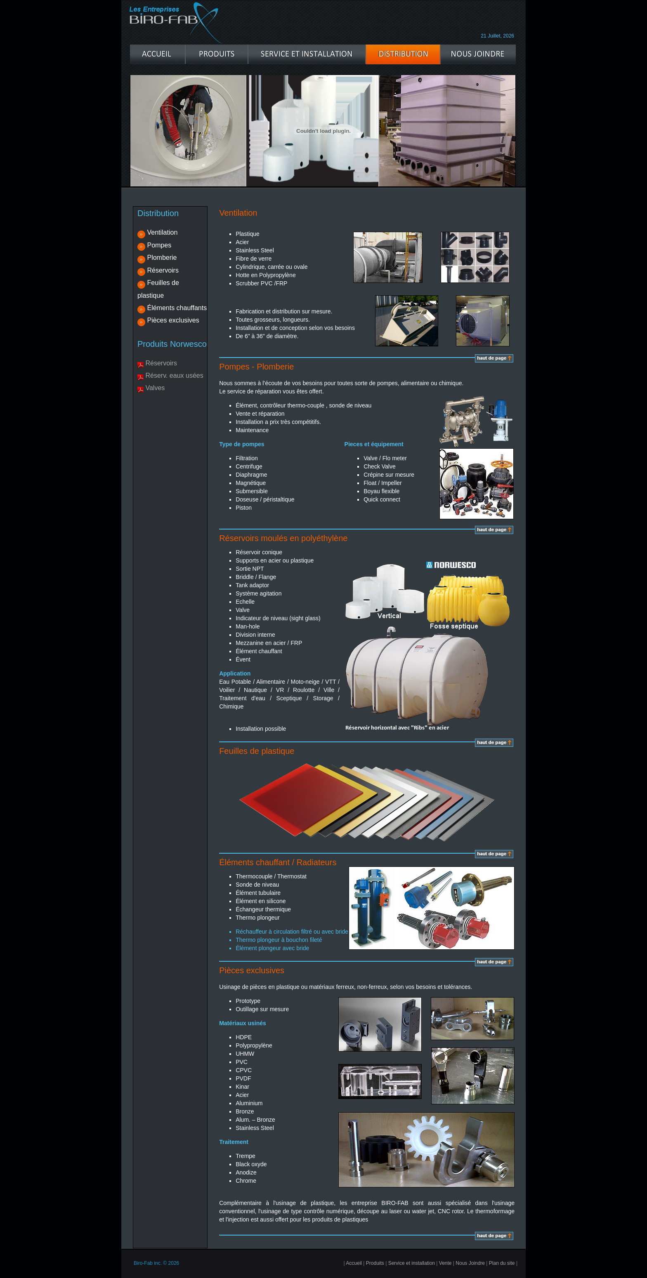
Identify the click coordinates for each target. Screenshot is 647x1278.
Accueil (354, 1263)
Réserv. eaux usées (174, 375)
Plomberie (162, 257)
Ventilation (162, 232)
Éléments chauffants (177, 307)
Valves (155, 387)
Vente (445, 1263)
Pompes (159, 245)
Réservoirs (162, 270)
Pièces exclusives (173, 320)
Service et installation (411, 1263)
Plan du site (502, 1263)
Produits (375, 1263)
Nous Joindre (470, 1263)
